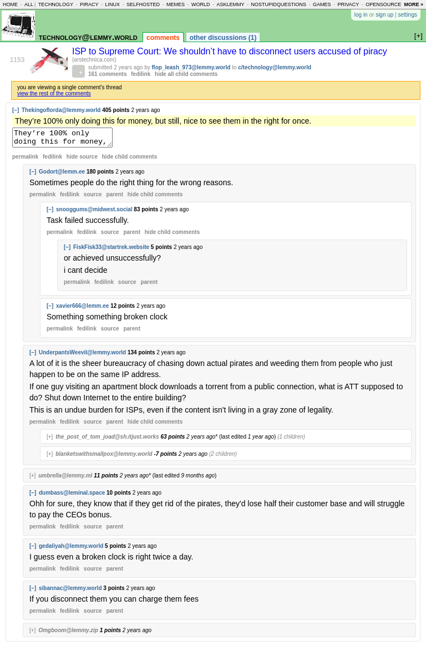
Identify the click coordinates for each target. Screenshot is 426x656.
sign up (384, 15)
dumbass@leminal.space (72, 496)
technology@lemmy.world (88, 37)
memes (175, 4)
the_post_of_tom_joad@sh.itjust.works (107, 440)
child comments (129, 160)
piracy (89, 4)
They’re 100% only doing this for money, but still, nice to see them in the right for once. (68, 139)
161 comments (107, 74)
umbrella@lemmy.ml (65, 479)
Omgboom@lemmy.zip (68, 633)
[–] (15, 110)
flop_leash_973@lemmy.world (191, 67)
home (10, 4)
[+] (50, 440)
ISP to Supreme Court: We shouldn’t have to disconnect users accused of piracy (229, 51)
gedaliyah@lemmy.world (71, 549)
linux (112, 4)
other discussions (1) (223, 38)
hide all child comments (186, 74)
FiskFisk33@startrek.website (111, 250)
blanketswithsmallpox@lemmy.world (103, 457)
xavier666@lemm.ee (82, 309)
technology (55, 4)
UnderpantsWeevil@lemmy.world (82, 356)
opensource (383, 4)
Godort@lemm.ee (62, 175)
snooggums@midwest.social (94, 213)
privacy (348, 4)
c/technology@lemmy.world (274, 67)
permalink (25, 160)
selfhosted (143, 4)
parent (114, 198)
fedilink (140, 74)
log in (361, 15)
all (28, 4)
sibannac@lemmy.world (70, 591)
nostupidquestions (278, 4)
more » (413, 4)
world (200, 4)
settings (407, 15)
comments (163, 38)
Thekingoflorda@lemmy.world (61, 110)
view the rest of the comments (54, 93)
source (93, 198)
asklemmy (230, 4)
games (322, 4)
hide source (82, 160)
